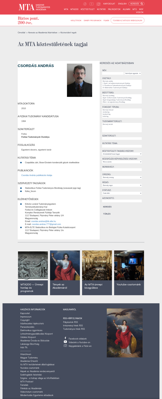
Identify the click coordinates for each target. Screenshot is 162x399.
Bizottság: (108, 92)
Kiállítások (76, 20)
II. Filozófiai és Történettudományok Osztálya (121, 85)
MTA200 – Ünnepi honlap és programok (32, 288)
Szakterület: (109, 136)
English (122, 4)
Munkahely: (108, 167)
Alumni (126, 9)
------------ (25, 350)
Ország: (106, 174)
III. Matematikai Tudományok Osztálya (121, 88)
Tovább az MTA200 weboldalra (127, 20)
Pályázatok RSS (70, 322)
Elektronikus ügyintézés (31, 330)
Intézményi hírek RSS (73, 325)
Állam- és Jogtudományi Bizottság (121, 102)
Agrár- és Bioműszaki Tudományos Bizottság (121, 98)
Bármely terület (121, 124)
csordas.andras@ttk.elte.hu (43, 221)
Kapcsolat (109, 4)
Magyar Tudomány (29, 357)
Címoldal (21, 32)
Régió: (105, 182)
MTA (66, 9)
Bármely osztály (121, 81)
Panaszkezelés (27, 327)
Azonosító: (108, 198)
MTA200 (74, 9)
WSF (141, 9)
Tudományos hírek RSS (74, 329)
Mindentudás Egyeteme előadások (36, 395)
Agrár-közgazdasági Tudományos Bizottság (121, 100)
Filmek (106, 20)
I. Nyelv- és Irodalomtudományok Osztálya (121, 83)
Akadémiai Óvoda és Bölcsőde (34, 340)
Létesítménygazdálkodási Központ (36, 333)
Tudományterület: (112, 121)
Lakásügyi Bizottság (29, 344)
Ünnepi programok (92, 20)
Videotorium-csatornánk (31, 391)
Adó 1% (23, 347)
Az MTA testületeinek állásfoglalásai (37, 364)
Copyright (25, 320)
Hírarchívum (25, 354)
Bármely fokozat (121, 110)
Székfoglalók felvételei (31, 374)
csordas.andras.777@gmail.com (46, 224)
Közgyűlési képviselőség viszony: (119, 159)
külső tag (121, 116)
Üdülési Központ (28, 337)
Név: (104, 70)
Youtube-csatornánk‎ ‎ (129, 284)
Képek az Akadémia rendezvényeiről (37, 371)
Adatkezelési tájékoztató (32, 323)
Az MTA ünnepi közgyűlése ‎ (93, 286)
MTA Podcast (26, 381)
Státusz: (106, 190)
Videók (139, 12)
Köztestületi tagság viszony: (118, 151)
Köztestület (88, 9)
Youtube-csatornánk (29, 368)
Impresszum (25, 316)
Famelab (24, 385)
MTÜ (134, 9)
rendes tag (121, 112)
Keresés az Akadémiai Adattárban (42, 32)
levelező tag (121, 114)
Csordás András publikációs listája (36, 175)
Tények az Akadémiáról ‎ (60, 286)
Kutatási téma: (110, 143)
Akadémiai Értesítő (29, 361)
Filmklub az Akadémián (31, 388)
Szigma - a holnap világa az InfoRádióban (39, 378)
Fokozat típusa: (110, 107)
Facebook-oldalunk (78, 338)
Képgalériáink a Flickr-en (80, 346)
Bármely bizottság (121, 96)
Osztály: (106, 78)
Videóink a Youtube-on (79, 342)
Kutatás (101, 9)
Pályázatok (114, 9)
